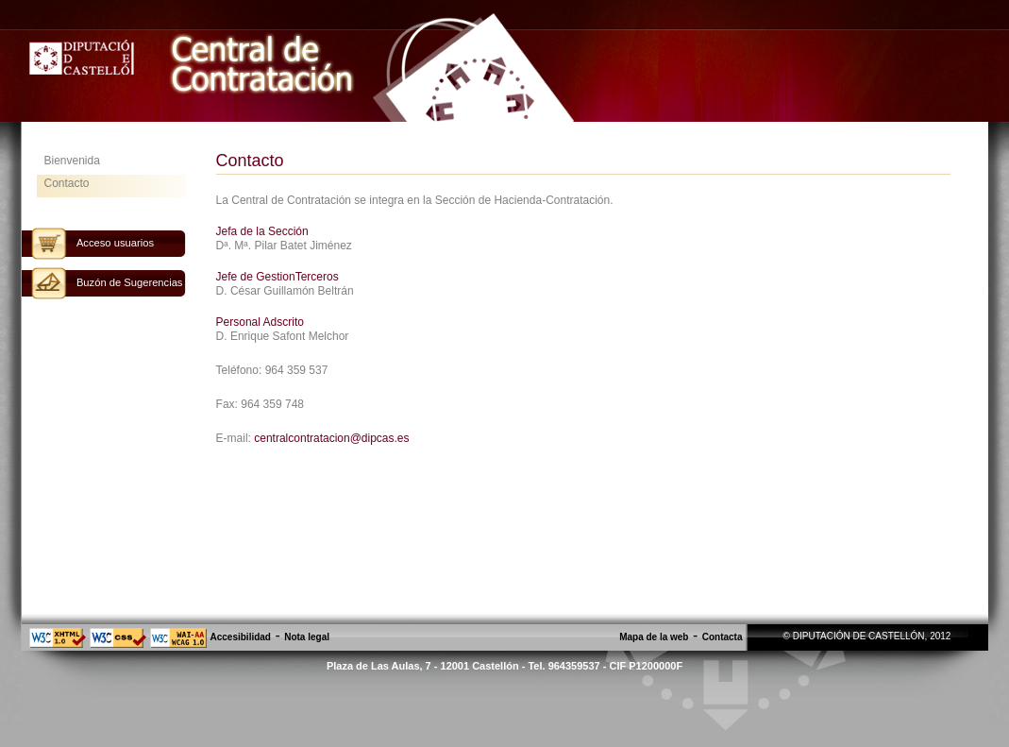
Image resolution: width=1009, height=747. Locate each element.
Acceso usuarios (115, 242)
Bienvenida (72, 160)
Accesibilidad (240, 637)
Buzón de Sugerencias (129, 282)
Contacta (722, 637)
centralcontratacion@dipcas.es (331, 438)
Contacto (67, 183)
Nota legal (306, 637)
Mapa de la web (653, 637)
